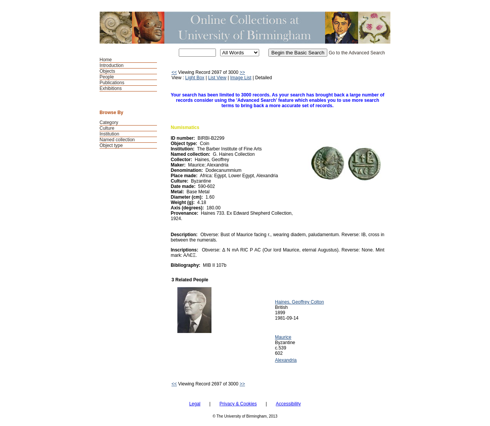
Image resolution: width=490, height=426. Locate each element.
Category (109, 122)
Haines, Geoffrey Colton (299, 302)
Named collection (117, 139)
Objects (107, 71)
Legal (194, 403)
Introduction (112, 65)
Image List (240, 77)
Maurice (283, 337)
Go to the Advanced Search (357, 52)
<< (174, 72)
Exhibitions (111, 88)
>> (242, 72)
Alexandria (286, 360)
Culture (107, 128)
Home (106, 59)
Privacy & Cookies (237, 403)
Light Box (194, 77)
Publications (112, 82)
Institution (109, 134)
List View (217, 77)
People (107, 77)
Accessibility (288, 403)
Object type (111, 145)
